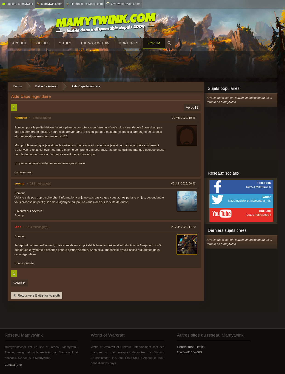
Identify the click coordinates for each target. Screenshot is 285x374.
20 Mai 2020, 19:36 (184, 117)
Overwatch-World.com (123, 4)
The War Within (94, 43)
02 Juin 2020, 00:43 (183, 183)
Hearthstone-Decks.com (84, 4)
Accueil (19, 43)
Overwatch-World (189, 352)
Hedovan (20, 117)
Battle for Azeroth (46, 86)
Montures (128, 43)
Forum (154, 43)
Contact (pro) (13, 364)
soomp (19, 183)
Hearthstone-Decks (191, 347)
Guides (43, 43)
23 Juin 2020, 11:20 (183, 227)
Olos (17, 227)
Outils (65, 43)
